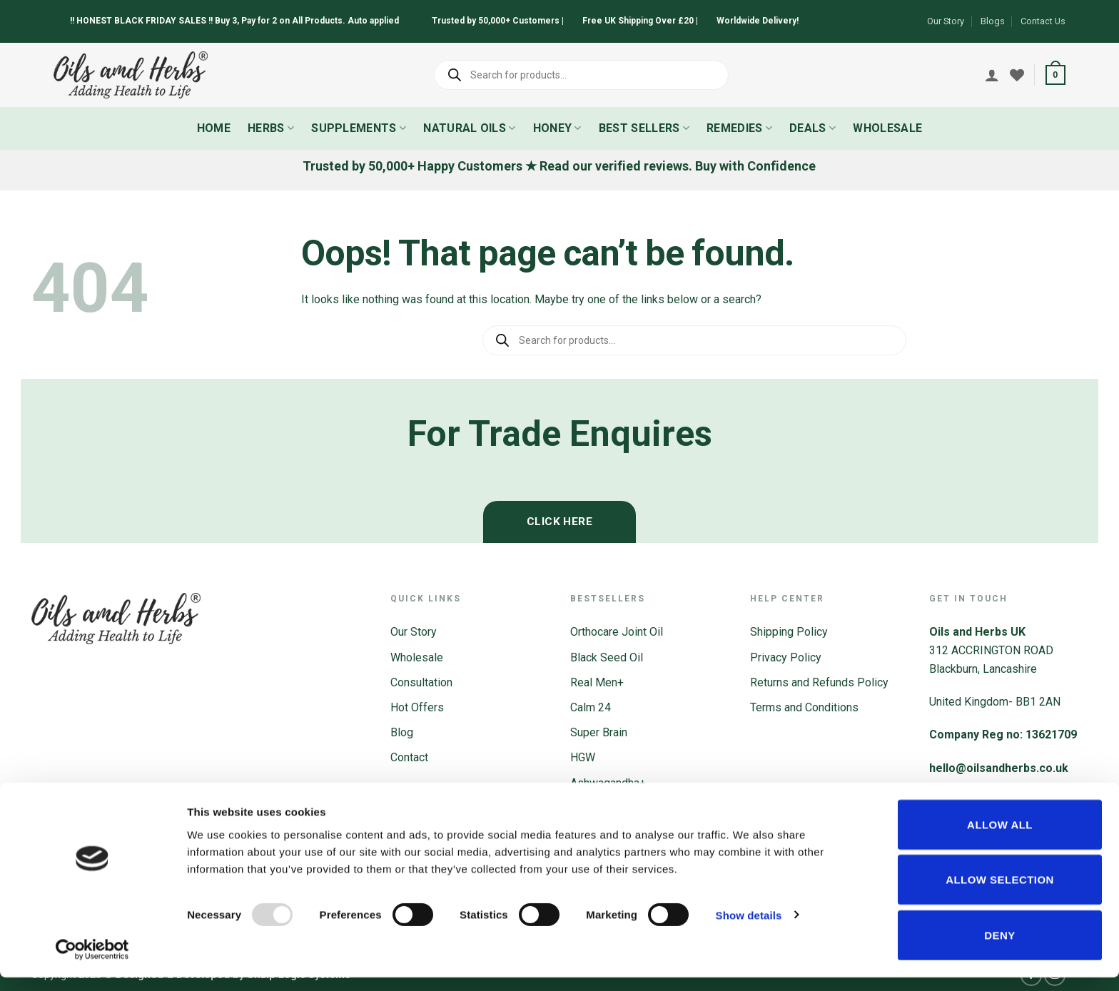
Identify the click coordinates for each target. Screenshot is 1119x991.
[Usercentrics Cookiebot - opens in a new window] (92, 963)
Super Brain (598, 732)
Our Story (945, 21)
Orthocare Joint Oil (616, 632)
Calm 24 (590, 707)
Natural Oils (469, 128)
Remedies (739, 128)
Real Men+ (597, 682)
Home (214, 128)
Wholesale (887, 128)
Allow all (1000, 838)
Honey (557, 128)
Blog (401, 732)
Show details (749, 929)
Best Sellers (644, 128)
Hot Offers (417, 707)
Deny (999, 948)
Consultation (421, 682)
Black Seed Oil (606, 657)
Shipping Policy (789, 632)
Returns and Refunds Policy (819, 682)
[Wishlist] (1017, 75)
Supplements (358, 128)
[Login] (992, 75)
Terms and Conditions (804, 707)
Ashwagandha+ (608, 783)
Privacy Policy (785, 657)
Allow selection (1000, 894)
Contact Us (1043, 21)
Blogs (993, 21)
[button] (1055, 75)
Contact (409, 757)
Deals (812, 128)
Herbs (271, 128)
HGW (582, 757)
